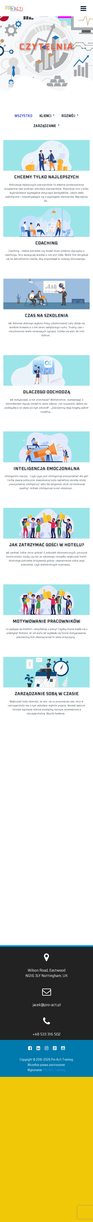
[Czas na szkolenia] (46, 335)
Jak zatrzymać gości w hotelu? (46, 709)
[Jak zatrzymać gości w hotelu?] (46, 687)
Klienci (46, 116)
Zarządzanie (46, 126)
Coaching (46, 243)
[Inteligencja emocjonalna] (46, 569)
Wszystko (23, 116)
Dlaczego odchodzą (46, 474)
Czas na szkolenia (46, 357)
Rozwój (70, 116)
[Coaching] (46, 221)
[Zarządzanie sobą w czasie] (46, 918)
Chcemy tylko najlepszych (46, 177)
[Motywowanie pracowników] (46, 805)
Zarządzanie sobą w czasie (47, 940)
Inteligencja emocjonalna (47, 592)
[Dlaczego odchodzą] (46, 452)
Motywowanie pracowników (46, 827)
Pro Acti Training (54, 1159)
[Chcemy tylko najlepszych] (46, 155)
